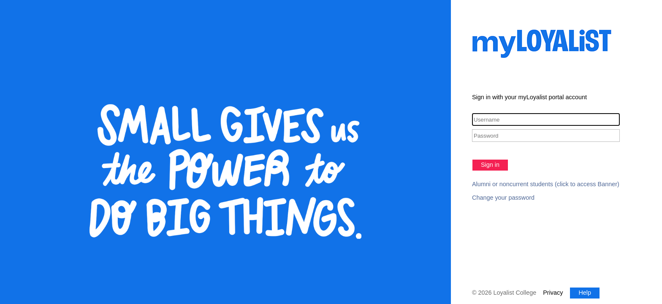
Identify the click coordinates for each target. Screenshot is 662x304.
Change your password (503, 197)
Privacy (553, 292)
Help (584, 292)
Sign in (490, 164)
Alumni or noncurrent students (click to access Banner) (545, 184)
